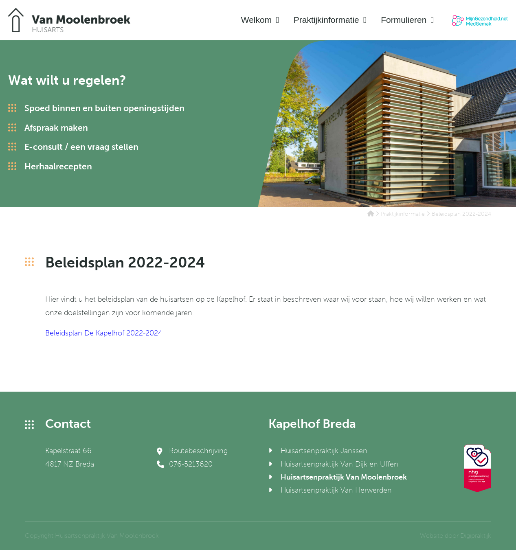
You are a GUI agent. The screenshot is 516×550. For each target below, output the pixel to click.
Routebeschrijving (192, 450)
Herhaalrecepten (58, 166)
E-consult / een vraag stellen (81, 147)
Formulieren (403, 19)
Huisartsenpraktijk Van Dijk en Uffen (339, 464)
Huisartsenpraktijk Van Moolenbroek (344, 477)
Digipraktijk (475, 535)
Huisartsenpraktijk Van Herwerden (336, 490)
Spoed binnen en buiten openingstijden (104, 108)
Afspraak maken (56, 128)
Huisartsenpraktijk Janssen (324, 450)
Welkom (256, 19)
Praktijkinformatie (326, 19)
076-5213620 (185, 464)
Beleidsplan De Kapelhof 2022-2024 (103, 333)
